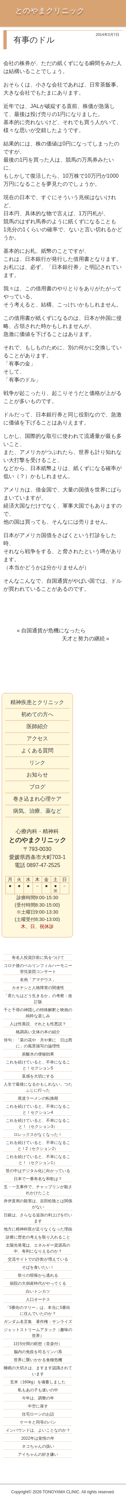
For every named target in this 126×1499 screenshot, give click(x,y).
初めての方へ (37, 714)
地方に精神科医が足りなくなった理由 (38, 1229)
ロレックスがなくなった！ (38, 1134)
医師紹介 (37, 726)
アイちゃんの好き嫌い (38, 1454)
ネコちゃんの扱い (38, 1446)
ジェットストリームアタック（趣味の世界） (38, 1332)
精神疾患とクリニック (37, 702)
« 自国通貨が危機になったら (51, 630)
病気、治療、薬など (37, 811)
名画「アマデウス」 (38, 979)
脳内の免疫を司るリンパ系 (38, 1351)
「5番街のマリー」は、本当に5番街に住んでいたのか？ (37, 1310)
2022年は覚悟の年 (37, 1438)
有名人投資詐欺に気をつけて (38, 957)
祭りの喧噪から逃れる (38, 1275)
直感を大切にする (38, 1076)
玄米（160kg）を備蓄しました (38, 1382)
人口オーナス (38, 1299)
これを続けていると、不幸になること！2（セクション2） (38, 1145)
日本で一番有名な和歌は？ (38, 1178)
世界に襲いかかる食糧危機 (38, 1360)
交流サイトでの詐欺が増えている (38, 1259)
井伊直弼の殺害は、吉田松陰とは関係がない (38, 1204)
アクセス (37, 738)
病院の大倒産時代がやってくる (38, 1283)
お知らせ (37, 774)
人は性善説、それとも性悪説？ (38, 1024)
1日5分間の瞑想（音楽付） (37, 1343)
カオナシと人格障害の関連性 (38, 987)
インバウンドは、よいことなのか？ (38, 1430)
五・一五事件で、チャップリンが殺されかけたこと (38, 1190)
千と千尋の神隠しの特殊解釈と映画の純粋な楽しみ (38, 1012)
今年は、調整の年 (38, 1398)
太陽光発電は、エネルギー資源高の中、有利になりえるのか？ (38, 1248)
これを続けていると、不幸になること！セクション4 (38, 1109)
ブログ (37, 787)
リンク (37, 762)
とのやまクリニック (50, 10)
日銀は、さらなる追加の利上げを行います (38, 1218)
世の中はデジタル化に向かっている (38, 1170)
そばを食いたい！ (38, 1267)
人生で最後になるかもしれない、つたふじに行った (38, 1087)
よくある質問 (37, 750)
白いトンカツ (38, 1291)
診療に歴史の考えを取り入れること (38, 1237)
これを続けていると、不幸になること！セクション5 (38, 1065)
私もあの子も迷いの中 (38, 1390)
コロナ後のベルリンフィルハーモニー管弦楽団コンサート (38, 968)
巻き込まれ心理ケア (37, 799)
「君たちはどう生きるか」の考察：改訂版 (38, 998)
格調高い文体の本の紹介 (38, 1032)
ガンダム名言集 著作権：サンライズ (38, 1321)
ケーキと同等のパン (38, 1422)
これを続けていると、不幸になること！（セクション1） (38, 1159)
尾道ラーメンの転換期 (38, 1098)
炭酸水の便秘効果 (38, 1054)
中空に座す (38, 1406)
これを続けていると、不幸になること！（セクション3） (38, 1123)
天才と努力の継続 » (85, 638)
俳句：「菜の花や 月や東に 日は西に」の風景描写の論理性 (38, 1043)
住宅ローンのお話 (38, 1414)
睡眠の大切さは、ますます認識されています (38, 1371)
